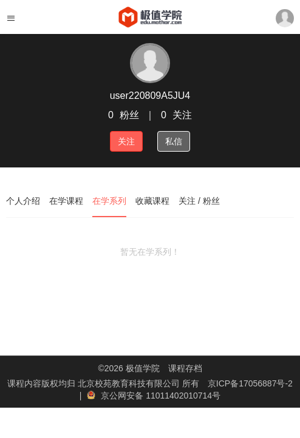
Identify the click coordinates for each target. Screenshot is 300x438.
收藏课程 (152, 201)
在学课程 (66, 201)
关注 (126, 141)
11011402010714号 (183, 395)
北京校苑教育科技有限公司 (130, 383)
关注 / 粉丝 (199, 201)
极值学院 (143, 368)
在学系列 (109, 201)
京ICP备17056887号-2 (250, 383)
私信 (173, 141)
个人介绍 (23, 201)
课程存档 (185, 368)
